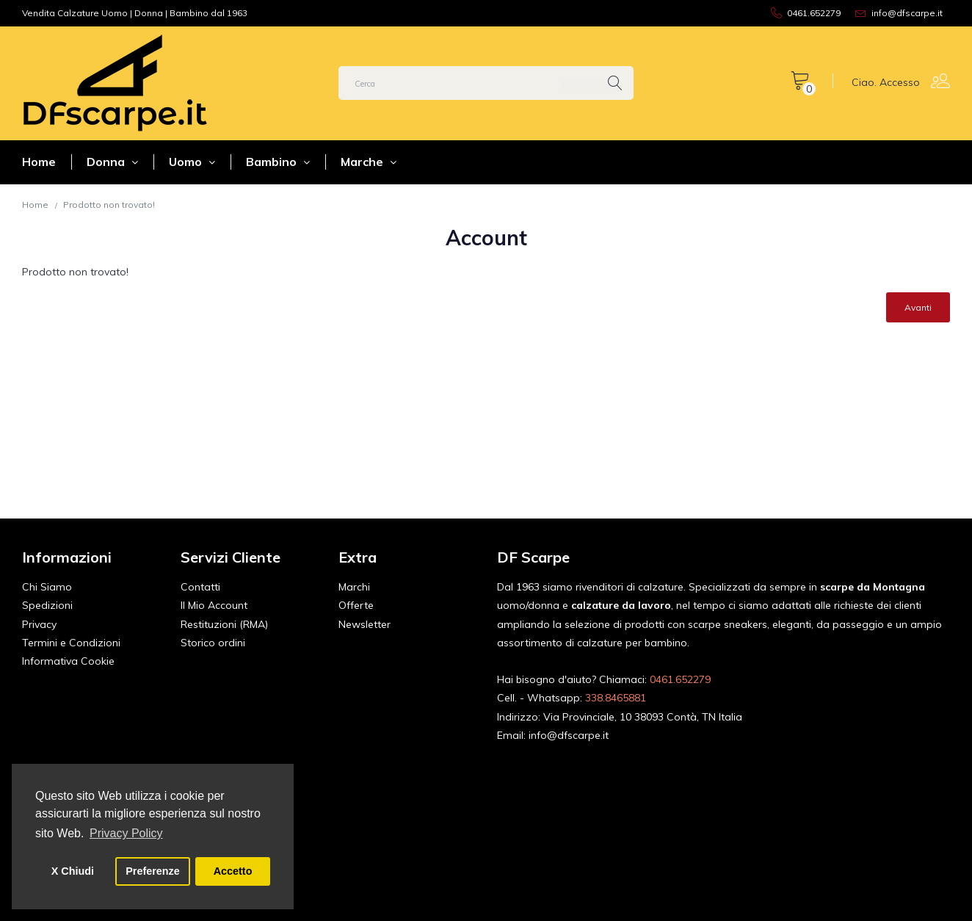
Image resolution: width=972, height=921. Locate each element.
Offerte (356, 605)
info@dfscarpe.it (569, 735)
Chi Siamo (47, 586)
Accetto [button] (233, 871)
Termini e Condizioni (71, 642)
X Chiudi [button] (72, 871)
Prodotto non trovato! (109, 204)
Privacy (39, 624)
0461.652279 (680, 679)
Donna (112, 161)
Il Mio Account (214, 605)
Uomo (192, 161)
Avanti (918, 307)
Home (39, 161)
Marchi (354, 586)
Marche (368, 161)
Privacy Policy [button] (126, 833)
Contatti (200, 586)
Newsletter (364, 624)
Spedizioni (47, 605)
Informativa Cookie (68, 661)
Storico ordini (213, 642)
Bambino (278, 161)
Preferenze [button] (153, 871)
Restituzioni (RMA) (224, 624)
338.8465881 (615, 697)
